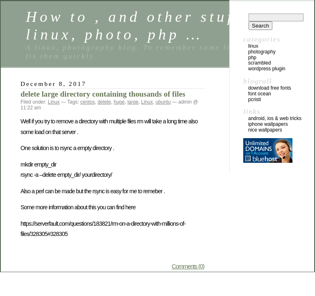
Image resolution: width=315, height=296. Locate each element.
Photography (262, 52)
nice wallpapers (265, 130)
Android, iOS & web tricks (274, 118)
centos (87, 102)
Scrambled (259, 63)
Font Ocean (259, 94)
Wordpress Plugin (266, 69)
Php (252, 57)
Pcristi (254, 99)
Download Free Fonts (269, 88)
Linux (54, 102)
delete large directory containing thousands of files (103, 94)
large (133, 102)
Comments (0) (188, 266)
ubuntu (163, 102)
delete (104, 102)
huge (119, 102)
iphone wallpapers (268, 124)
